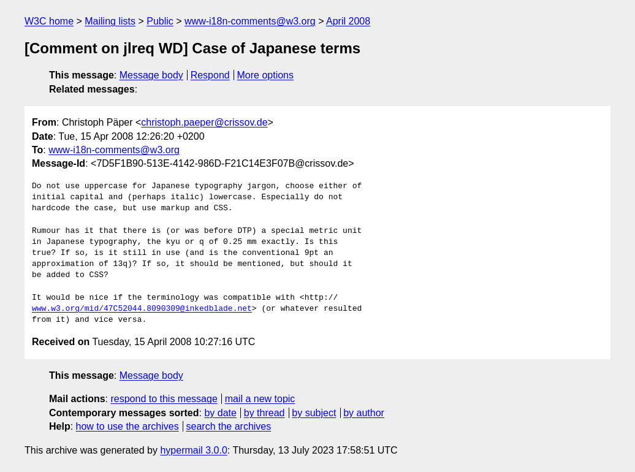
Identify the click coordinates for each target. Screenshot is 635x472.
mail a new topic (260, 399)
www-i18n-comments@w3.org (250, 21)
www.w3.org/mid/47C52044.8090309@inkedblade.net (142, 308)
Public (159, 21)
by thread (264, 413)
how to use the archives (127, 426)
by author (363, 413)
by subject (314, 413)
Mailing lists (110, 21)
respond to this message (163, 399)
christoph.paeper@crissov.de (204, 122)
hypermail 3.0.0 (193, 450)
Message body (151, 75)
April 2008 (348, 21)
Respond (210, 75)
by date (220, 413)
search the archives (229, 426)
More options (265, 75)
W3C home (49, 21)
